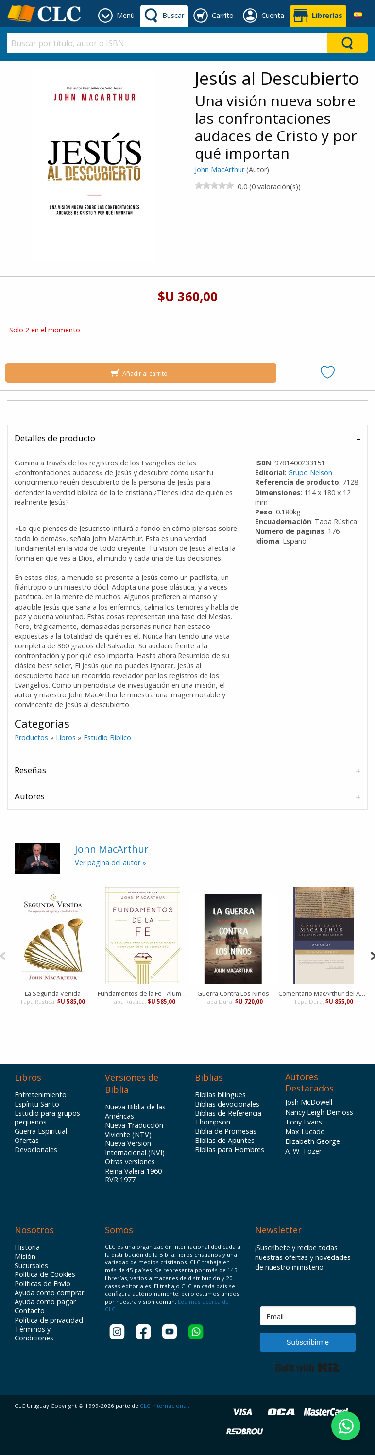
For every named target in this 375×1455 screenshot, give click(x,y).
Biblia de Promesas (225, 1131)
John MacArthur (219, 169)
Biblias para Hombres (229, 1149)
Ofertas (27, 1140)
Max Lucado (305, 1131)
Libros (66, 737)
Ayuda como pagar (45, 1301)
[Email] (308, 1315)
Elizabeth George (312, 1141)
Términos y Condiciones (34, 1334)
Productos (31, 737)
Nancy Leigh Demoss (319, 1112)
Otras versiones (130, 1161)
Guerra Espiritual (41, 1131)
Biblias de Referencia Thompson (228, 1118)
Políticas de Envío (42, 1283)
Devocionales (36, 1149)
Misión (25, 1256)
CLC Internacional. (164, 1405)
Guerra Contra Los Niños (233, 993)
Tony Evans (303, 1121)
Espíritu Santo (37, 1104)
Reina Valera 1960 (133, 1171)
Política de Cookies (45, 1274)
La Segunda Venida (53, 993)
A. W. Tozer (303, 1151)
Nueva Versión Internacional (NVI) (135, 1148)
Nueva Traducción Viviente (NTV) (134, 1130)
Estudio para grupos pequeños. (47, 1118)
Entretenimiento (41, 1095)
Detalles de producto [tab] (55, 438)
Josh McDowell (308, 1102)
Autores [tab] (30, 796)
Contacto (30, 1310)
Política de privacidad (49, 1320)
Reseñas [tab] (30, 770)
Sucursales (31, 1265)
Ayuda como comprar (49, 1293)
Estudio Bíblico (107, 737)
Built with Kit (307, 1367)
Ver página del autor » (110, 862)
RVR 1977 (120, 1179)
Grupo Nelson (310, 472)
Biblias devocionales (227, 1104)
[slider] (214, 185)
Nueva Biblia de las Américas (135, 1112)
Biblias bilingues (220, 1095)
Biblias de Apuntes (225, 1140)
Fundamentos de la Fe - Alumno (143, 993)
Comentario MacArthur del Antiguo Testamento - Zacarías (323, 993)
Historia (27, 1247)
